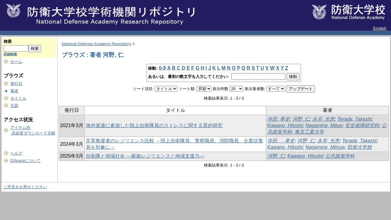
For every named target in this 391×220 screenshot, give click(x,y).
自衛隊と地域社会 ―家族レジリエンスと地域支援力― (145, 156)
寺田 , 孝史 (281, 140)
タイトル (18, 98)
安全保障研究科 (362, 125)
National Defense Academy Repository (96, 44)
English (379, 28)
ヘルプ (16, 153)
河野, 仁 (301, 119)
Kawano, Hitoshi (285, 125)
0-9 (162, 68)
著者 (14, 91)
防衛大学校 (359, 147)
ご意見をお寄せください (25, 187)
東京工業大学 (309, 131)
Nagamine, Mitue (323, 125)
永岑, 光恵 (323, 119)
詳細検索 (10, 54)
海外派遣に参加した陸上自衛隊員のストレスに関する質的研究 (154, 125)
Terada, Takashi (354, 119)
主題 (14, 105)
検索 (8, 41)
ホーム (16, 61)
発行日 (16, 83)
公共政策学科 (340, 156)
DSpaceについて (25, 160)
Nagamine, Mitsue (325, 147)
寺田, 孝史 (278, 119)
